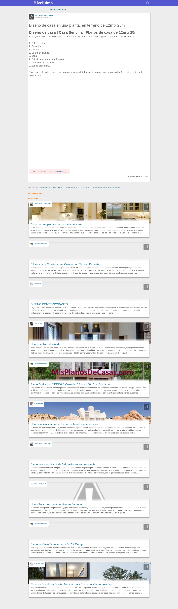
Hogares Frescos (39, 563)
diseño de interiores (115, 187)
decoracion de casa (71, 187)
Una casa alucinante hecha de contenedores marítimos (64, 424)
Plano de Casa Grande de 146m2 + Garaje (57, 544)
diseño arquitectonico (99, 187)
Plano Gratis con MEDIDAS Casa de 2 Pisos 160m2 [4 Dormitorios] (72, 384)
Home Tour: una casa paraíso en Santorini (57, 504)
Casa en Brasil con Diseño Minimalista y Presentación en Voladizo (71, 584)
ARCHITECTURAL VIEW (44, 15)
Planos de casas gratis (40, 243)
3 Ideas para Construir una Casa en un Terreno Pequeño (65, 264)
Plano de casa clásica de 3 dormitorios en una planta (63, 464)
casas (37, 187)
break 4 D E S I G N (40, 483)
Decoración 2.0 (38, 403)
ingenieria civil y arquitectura (42, 203)
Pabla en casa (38, 323)
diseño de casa (46, 187)
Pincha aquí (62, 172)
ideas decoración (58, 9)
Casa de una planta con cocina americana (56, 224)
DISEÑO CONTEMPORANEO (49, 304)
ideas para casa (58, 187)
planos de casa (85, 187)
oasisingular (37, 283)
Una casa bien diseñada (45, 344)
